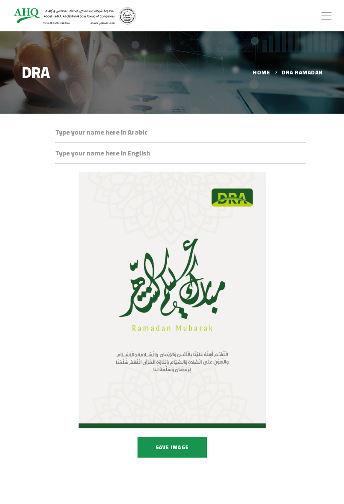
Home (261, 72)
